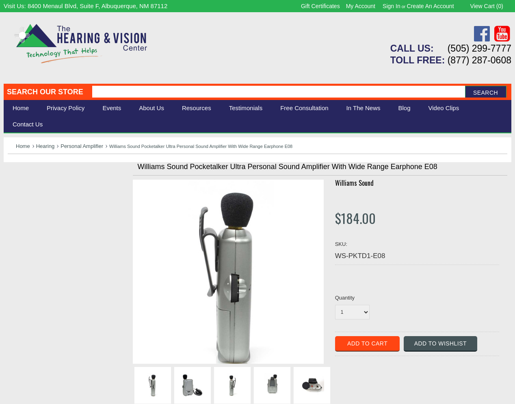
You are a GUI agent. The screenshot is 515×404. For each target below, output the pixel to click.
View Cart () (486, 6)
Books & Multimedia (38, 224)
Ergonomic (24, 215)
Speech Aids (27, 206)
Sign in (391, 6)
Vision (17, 188)
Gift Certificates (320, 6)
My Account (360, 6)
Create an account (430, 6)
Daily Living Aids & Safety (47, 197)
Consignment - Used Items (48, 233)
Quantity (345, 298)
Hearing (45, 146)
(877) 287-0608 (479, 60)
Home (21, 107)
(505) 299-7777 (479, 48)
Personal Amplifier (82, 146)
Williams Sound (354, 183)
